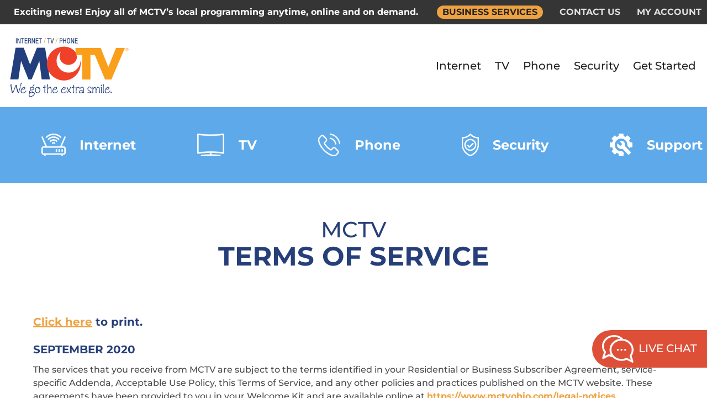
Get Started (664, 65)
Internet (458, 65)
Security (596, 65)
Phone (541, 65)
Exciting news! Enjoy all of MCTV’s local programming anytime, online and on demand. (216, 12)
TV (502, 65)
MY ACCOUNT (669, 12)
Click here (62, 321)
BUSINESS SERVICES (489, 12)
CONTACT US (590, 12)
